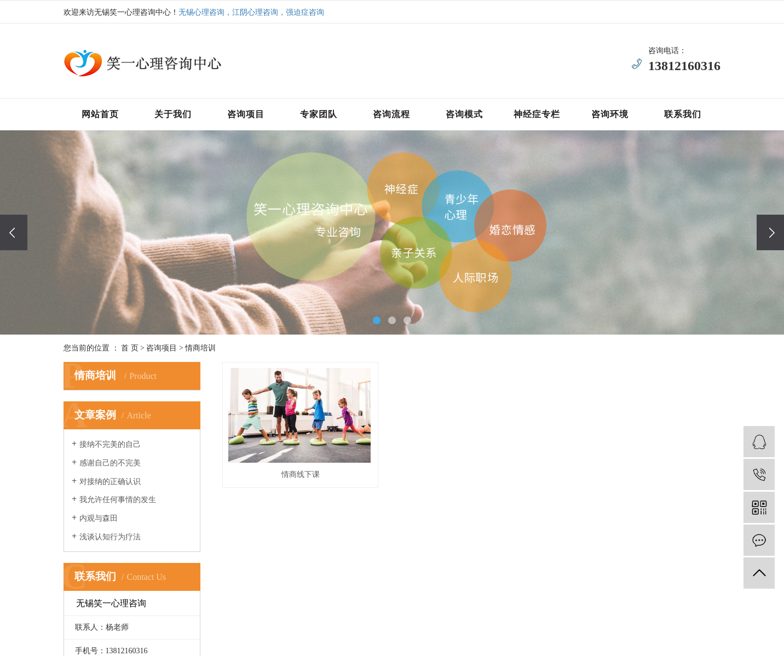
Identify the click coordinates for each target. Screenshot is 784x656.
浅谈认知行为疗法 (110, 537)
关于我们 (173, 114)
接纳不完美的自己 (110, 444)
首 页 (130, 348)
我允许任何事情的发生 (117, 500)
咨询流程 (391, 114)
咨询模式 (464, 114)
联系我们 (682, 114)
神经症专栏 (537, 114)
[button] (377, 320)
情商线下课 (300, 474)
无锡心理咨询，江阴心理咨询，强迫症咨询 (251, 12)
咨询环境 (610, 114)
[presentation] (13, 232)
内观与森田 (98, 518)
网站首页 (100, 114)
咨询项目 (245, 114)
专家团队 (318, 114)
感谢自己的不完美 (110, 463)
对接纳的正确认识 (110, 481)
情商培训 (200, 348)
